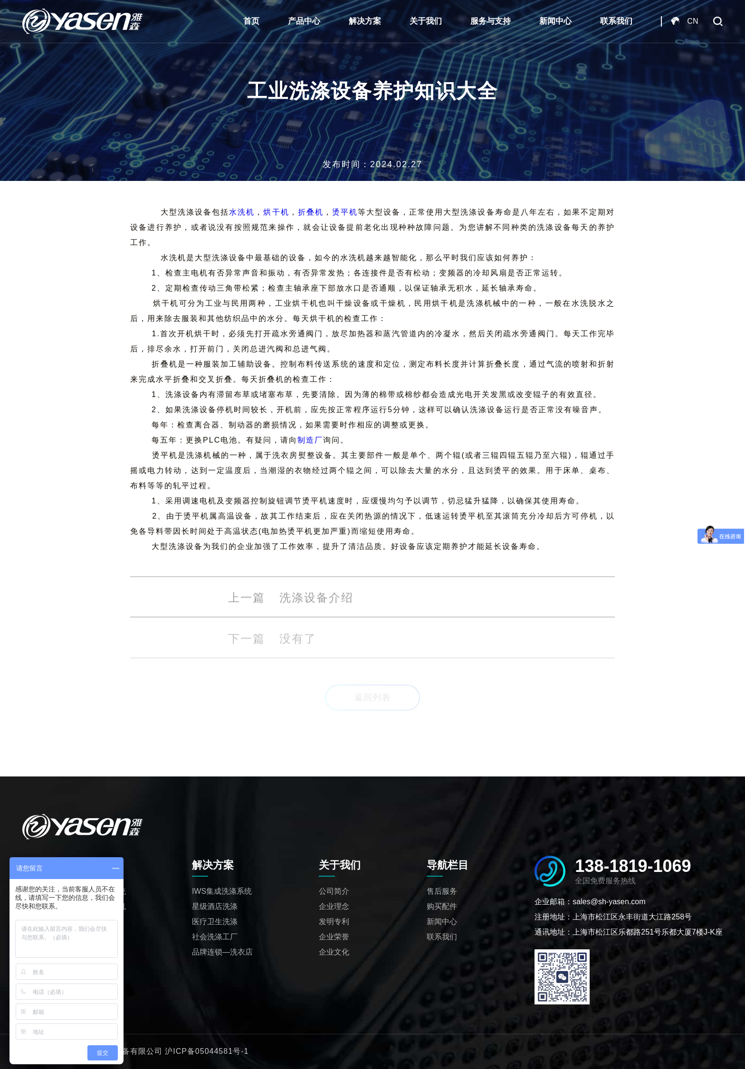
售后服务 (442, 891)
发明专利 (334, 922)
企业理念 (334, 906)
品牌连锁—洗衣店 (222, 952)
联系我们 (616, 21)
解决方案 (365, 21)
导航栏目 (447, 865)
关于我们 (426, 21)
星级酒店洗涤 (215, 906)
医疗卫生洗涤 (215, 922)
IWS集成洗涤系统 (222, 891)
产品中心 (304, 21)
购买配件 (442, 906)
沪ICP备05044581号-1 (206, 1051)
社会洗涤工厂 (215, 937)
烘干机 (276, 212)
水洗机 (242, 212)
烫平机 (345, 212)
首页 (251, 21)
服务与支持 (490, 21)
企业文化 (334, 952)
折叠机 (311, 212)
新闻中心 (555, 21)
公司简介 (334, 891)
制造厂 (310, 440)
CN (692, 21)
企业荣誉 (334, 937)
